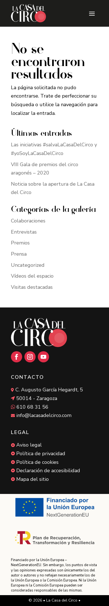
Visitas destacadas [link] (32, 287)
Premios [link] (20, 242)
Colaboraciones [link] (28, 220)
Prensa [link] (19, 254)
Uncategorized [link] (28, 265)
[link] (28, 13)
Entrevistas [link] (24, 232)
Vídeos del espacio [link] (32, 276)
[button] (91, 13)
